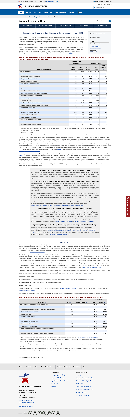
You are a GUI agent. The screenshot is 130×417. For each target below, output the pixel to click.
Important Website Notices (84, 389)
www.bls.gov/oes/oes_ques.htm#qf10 (84, 221)
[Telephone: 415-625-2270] (33, 400)
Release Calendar (102, 4)
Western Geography (45, 25)
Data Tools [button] (37, 12)
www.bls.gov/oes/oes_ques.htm (68, 288)
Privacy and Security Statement (85, 381)
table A (70, 53)
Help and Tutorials (81, 392)
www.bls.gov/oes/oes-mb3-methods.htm (59, 234)
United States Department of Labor (102, 1)
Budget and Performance (58, 378)
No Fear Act (54, 384)
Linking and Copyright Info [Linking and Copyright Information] (84, 386)
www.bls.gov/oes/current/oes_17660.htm (29, 151)
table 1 (59, 149)
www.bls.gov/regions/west (95, 48)
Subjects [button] (28, 12)
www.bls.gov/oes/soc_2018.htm (64, 221)
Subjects (29, 367)
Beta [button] (80, 12)
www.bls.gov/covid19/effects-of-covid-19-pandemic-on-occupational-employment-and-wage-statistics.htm (58, 205)
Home (21, 367)
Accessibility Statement (83, 395)
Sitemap (78, 375)
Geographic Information (40, 17)
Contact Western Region (26, 406)
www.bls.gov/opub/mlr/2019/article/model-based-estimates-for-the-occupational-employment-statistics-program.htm (63, 231)
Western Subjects (64, 25)
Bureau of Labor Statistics (25, 17)
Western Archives (83, 25)
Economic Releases (63, 367)
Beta (84, 367)
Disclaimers (79, 384)
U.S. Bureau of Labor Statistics (35, 6)
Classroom (76, 367)
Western (50, 17)
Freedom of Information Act (84, 378)
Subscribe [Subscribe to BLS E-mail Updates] (109, 4)
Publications (49, 367)
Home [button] (20, 12)
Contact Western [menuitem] (102, 25)
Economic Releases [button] (61, 12)
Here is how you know (51, 1)
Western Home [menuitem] (27, 25)
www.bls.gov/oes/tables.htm (37, 252)
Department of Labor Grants (59, 381)
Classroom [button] (73, 12)
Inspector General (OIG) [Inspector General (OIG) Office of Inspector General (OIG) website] (58, 375)
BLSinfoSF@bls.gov (94, 46)
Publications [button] (48, 12)
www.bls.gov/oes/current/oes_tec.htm (91, 267)
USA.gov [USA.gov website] (53, 386)
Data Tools (38, 367)
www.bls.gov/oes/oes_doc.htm (27, 290)
